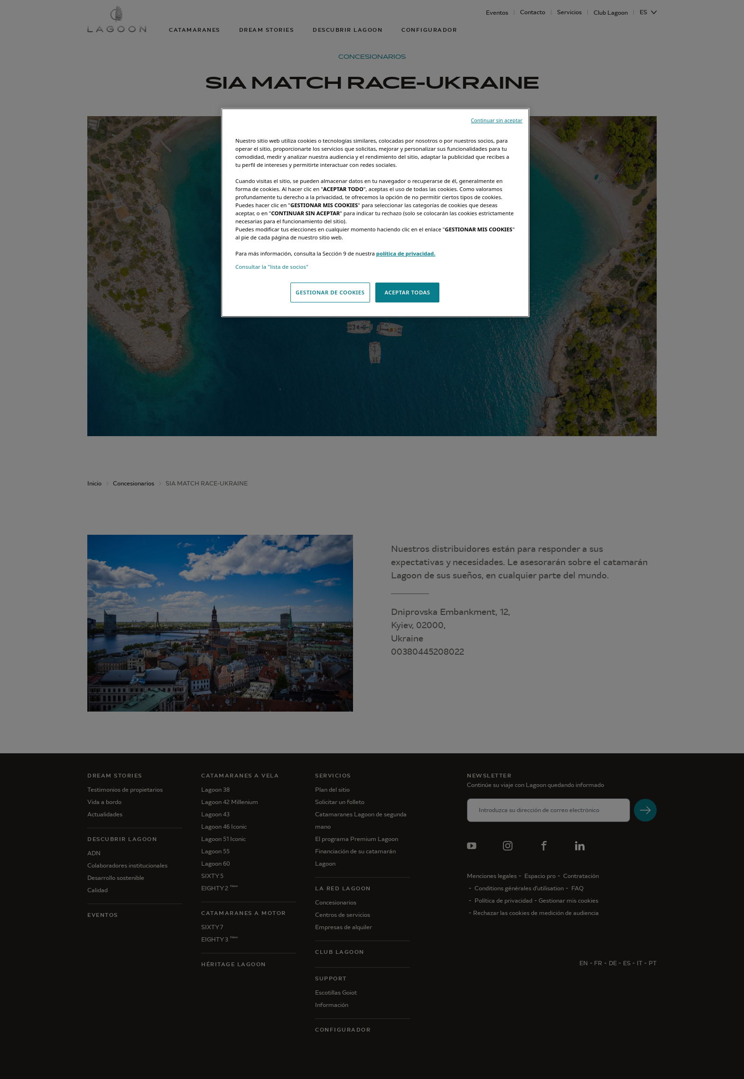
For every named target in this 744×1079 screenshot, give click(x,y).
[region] (375, 212)
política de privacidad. (406, 253)
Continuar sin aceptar (496, 120)
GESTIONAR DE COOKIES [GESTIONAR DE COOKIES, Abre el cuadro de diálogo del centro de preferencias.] (330, 292)
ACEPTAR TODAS (407, 292)
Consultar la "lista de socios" (271, 266)
